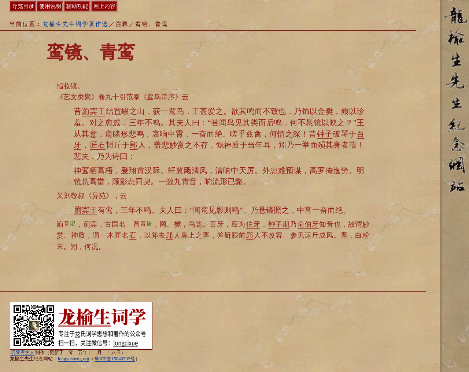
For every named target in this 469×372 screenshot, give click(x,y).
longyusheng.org (73, 358)
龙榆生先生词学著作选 (75, 24)
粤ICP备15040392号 (115, 358)
